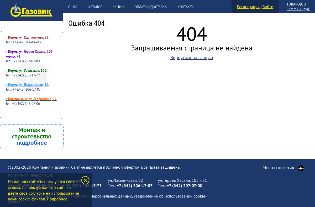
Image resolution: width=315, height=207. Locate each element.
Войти (267, 6)
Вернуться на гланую (191, 57)
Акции (118, 7)
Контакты (185, 7)
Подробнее (57, 198)
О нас (73, 7)
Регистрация (248, 6)
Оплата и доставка (150, 7)
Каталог (95, 7)
